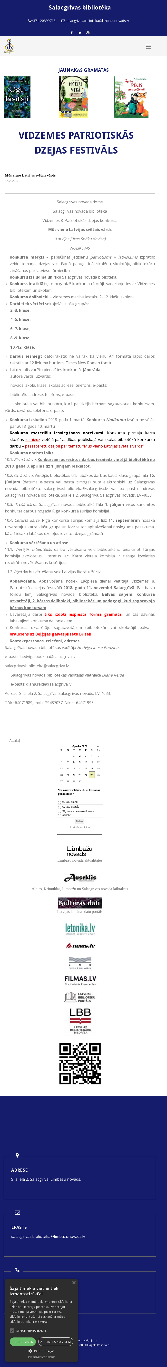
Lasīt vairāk (41, 1322)
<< (61, 746)
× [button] (74, 1283)
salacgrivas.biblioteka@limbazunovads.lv (48, 1236)
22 (73, 774)
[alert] (41, 1320)
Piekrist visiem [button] (23, 1342)
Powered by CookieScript (41, 1357)
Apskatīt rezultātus (80, 827)
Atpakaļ (14, 740)
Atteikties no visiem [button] (55, 1342)
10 (85, 762)
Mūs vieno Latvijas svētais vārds (30, 175)
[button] (41, 1351)
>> (98, 746)
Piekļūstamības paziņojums (80, 1340)
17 (85, 768)
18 (91, 768)
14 (68, 768)
